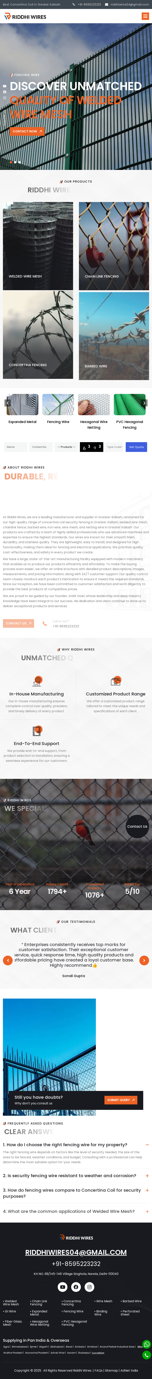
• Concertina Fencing (71, 1303)
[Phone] (146, 1355)
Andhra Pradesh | (13, 1352)
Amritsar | (93, 1346)
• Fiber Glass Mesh (12, 1323)
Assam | (72, 1352)
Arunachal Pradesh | (37, 1352)
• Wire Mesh (103, 1301)
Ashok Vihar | (58, 1352)
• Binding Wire (100, 1313)
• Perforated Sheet (130, 1313)
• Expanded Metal (38, 1313)
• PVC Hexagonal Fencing (74, 1323)
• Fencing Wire (72, 1311)
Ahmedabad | (20, 1346)
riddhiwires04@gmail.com (76, 1252)
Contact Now (25, 131)
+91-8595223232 (89, 4)
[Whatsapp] (146, 1344)
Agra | (7, 1346)
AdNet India (129, 1370)
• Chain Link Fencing (38, 1303)
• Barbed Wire (131, 1301)
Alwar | (70, 1346)
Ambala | (80, 1346)
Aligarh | (44, 1346)
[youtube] (4, 86)
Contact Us (137, 826)
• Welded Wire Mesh (11, 1303)
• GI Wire (9, 1311)
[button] (145, 16)
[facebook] (4, 92)
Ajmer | (34, 1346)
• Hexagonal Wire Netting (39, 1323)
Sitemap (111, 1370)
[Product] (66, 447)
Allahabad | (57, 1346)
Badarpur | (85, 1352)
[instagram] (4, 98)
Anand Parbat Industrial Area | (118, 1346)
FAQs (99, 1370)
